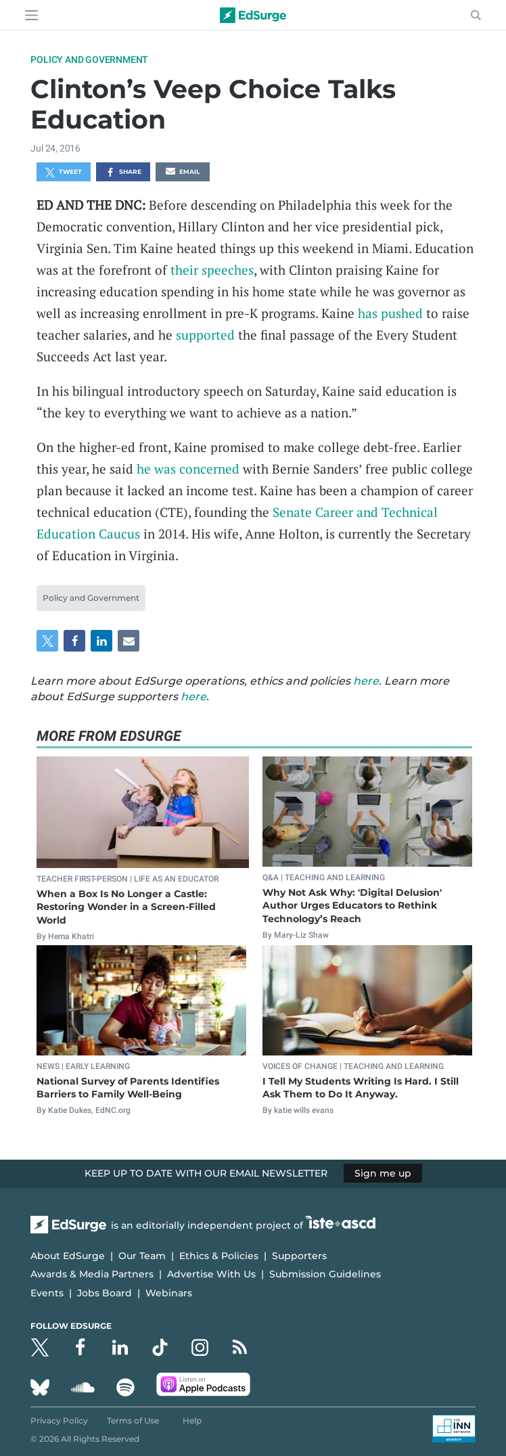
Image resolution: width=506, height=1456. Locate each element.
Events (47, 1293)
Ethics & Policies (218, 1256)
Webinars (168, 1293)
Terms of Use (133, 1420)
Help (192, 1420)
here (366, 681)
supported (205, 334)
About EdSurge (67, 1256)
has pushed (390, 312)
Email (183, 172)
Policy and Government (89, 59)
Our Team (142, 1256)
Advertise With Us (211, 1274)
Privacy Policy (59, 1420)
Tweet (63, 172)
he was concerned (188, 468)
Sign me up (382, 1173)
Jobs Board (104, 1293)
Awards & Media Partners (92, 1274)
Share (123, 172)
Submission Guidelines (325, 1274)
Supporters (299, 1256)
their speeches (212, 269)
